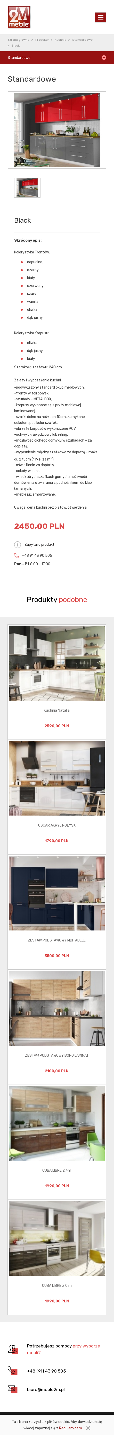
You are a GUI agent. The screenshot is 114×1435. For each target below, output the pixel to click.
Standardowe (82, 39)
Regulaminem (70, 1428)
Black (16, 45)
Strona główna (18, 39)
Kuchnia (60, 39)
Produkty (42, 39)
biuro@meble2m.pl (46, 1389)
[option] (56, 682)
